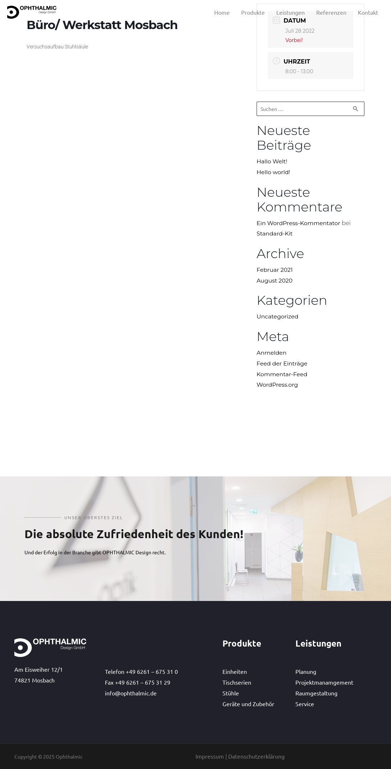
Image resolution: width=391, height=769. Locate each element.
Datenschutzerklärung (256, 756)
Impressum (210, 756)
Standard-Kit (275, 233)
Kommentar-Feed (282, 374)
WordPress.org (278, 385)
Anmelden (272, 353)
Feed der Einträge (282, 363)
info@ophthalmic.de (131, 692)
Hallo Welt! (272, 161)
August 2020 (275, 280)
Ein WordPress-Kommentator (299, 223)
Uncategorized (278, 316)
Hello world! (274, 172)
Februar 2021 (275, 269)
